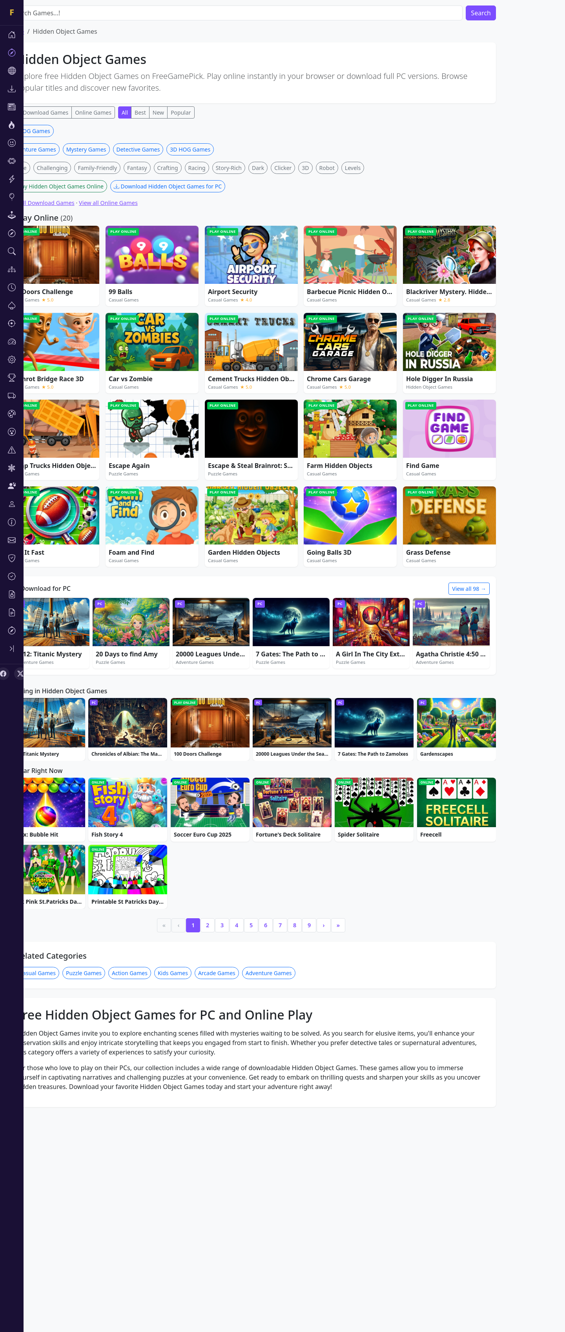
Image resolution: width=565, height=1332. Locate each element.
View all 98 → (493, 705)
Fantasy (161, 284)
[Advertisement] (274, 180)
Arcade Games (240, 1089)
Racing (220, 284)
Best (164, 112)
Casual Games (61, 1089)
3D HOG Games (53, 247)
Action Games (153, 1089)
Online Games (116, 112)
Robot (350, 284)
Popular (204, 112)
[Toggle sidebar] (12, 649)
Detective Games (162, 265)
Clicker (306, 284)
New (182, 112)
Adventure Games (56, 265)
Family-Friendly (120, 284)
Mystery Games (110, 265)
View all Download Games (64, 319)
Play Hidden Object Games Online (80, 302)
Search (504, 13)
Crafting (191, 284)
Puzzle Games (107, 1089)
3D (328, 284)
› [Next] (347, 1041)
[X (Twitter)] (20, 673)
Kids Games (196, 1089)
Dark (281, 284)
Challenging (75, 284)
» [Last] (361, 1041)
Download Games (69, 112)
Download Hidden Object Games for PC (191, 302)
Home (39, 31)
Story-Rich (252, 284)
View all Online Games (131, 319)
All (36, 112)
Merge (41, 284)
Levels (376, 284)
